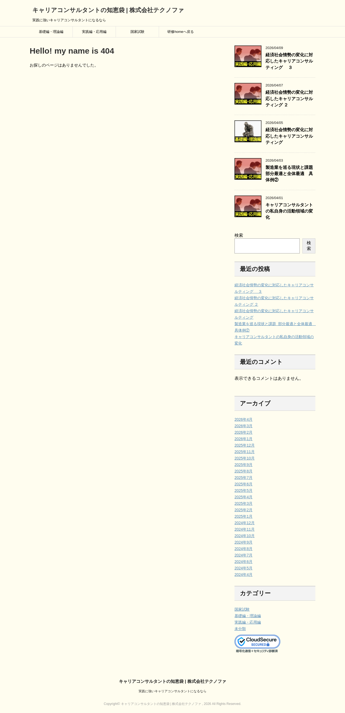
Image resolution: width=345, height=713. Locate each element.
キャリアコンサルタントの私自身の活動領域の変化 (289, 211)
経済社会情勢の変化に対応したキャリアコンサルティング (289, 136)
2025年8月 (243, 471)
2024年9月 (243, 542)
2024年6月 (243, 561)
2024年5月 (243, 568)
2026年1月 (243, 439)
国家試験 (137, 32)
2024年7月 (243, 555)
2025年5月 (243, 490)
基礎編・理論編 (51, 32)
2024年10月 (244, 536)
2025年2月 (243, 510)
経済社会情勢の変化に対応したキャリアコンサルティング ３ (289, 61)
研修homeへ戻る (180, 32)
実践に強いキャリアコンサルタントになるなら (172, 691)
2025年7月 (243, 477)
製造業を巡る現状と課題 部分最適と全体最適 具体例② (289, 173)
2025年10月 (244, 458)
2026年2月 (243, 432)
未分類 (240, 629)
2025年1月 (243, 516)
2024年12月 (244, 523)
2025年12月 (244, 445)
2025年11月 (244, 452)
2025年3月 (243, 503)
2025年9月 (243, 464)
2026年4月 (243, 419)
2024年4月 (243, 574)
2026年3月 (243, 426)
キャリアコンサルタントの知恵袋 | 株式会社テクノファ (108, 10)
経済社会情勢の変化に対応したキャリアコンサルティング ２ (289, 98)
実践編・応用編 (94, 32)
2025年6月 (243, 484)
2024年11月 (244, 529)
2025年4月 (243, 497)
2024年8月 (243, 549)
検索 (238, 235)
